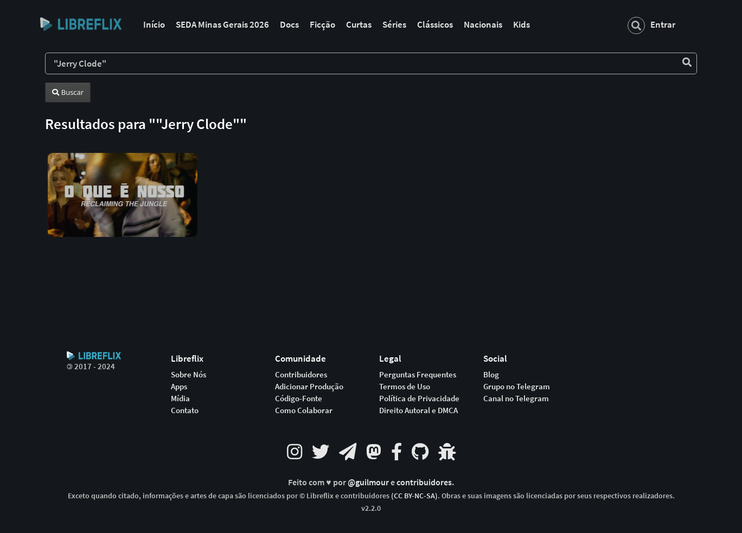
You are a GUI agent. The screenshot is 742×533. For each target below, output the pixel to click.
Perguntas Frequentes (417, 375)
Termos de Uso (404, 386)
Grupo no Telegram (516, 386)
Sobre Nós (188, 375)
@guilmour (369, 482)
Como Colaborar (303, 410)
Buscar (68, 92)
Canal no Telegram (516, 398)
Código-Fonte (298, 398)
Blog (491, 375)
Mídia (180, 398)
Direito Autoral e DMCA (418, 410)
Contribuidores (301, 375)
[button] (122, 186)
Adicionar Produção (309, 386)
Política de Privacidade (419, 398)
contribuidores (424, 482)
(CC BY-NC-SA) (414, 495)
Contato (185, 410)
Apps (179, 386)
